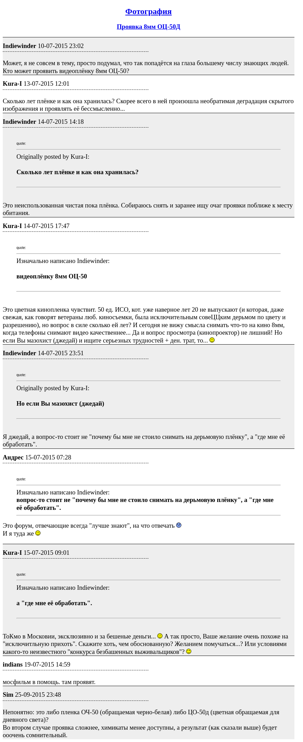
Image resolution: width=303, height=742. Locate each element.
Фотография (148, 11)
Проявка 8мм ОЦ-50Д (148, 26)
